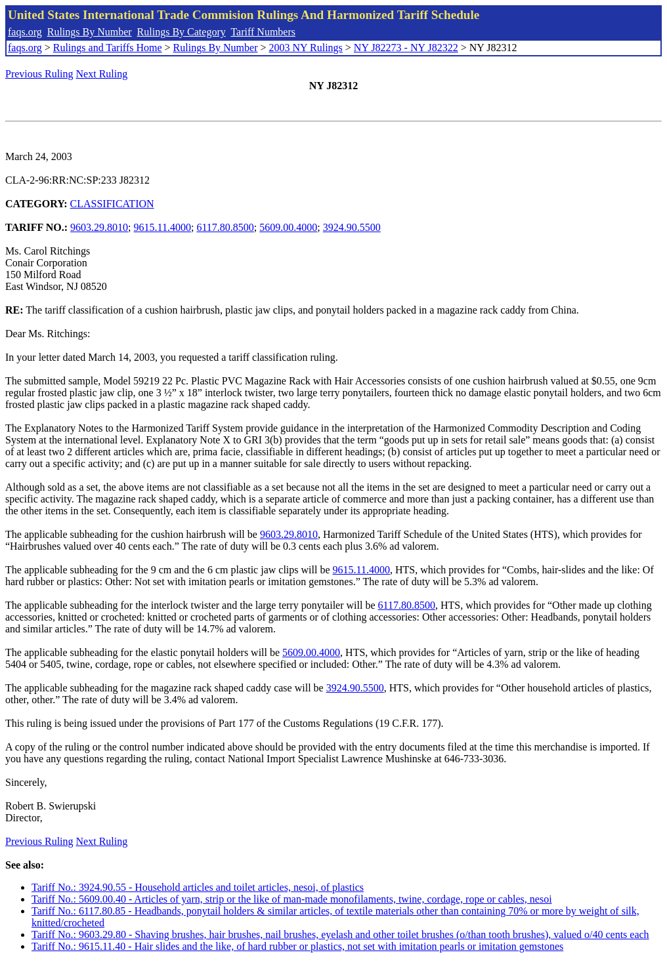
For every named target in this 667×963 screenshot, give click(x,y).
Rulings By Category (181, 31)
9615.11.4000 (162, 227)
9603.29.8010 (99, 227)
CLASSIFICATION (112, 203)
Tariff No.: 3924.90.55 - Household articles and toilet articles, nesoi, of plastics (198, 887)
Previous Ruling (39, 73)
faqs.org (25, 31)
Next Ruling (102, 73)
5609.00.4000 (288, 227)
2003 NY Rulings (306, 47)
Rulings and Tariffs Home (107, 47)
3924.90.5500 (352, 227)
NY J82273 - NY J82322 (406, 47)
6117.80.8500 (224, 227)
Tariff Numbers (262, 31)
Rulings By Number (89, 31)
